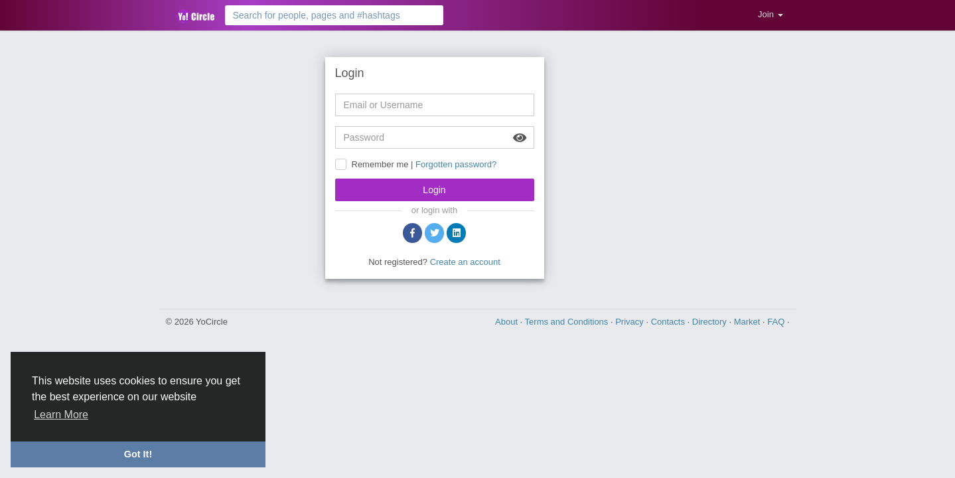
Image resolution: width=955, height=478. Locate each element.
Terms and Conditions (568, 322)
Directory (710, 322)
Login (434, 190)
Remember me (380, 164)
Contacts (669, 322)
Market (748, 322)
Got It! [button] (138, 454)
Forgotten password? (455, 164)
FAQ (777, 322)
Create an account (465, 262)
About (507, 322)
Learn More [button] (61, 414)
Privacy (630, 322)
